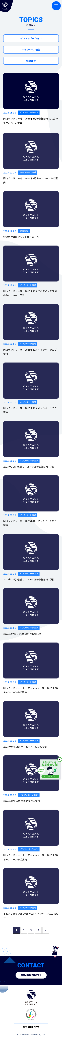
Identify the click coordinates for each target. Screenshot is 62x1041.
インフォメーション (31, 38)
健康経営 (31, 60)
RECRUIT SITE (31, 1027)
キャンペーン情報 (31, 49)
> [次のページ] (45, 932)
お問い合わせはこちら (31, 975)
